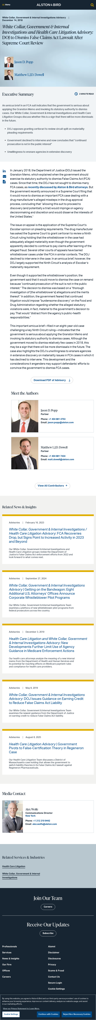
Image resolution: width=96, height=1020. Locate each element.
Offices (6, 971)
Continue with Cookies (48, 1014)
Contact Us (54, 977)
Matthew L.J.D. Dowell (29, 74)
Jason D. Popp (24, 62)
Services (6, 952)
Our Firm (6, 965)
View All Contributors (51, 486)
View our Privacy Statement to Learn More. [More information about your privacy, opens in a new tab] (21, 1009)
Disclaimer (53, 952)
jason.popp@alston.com (61, 422)
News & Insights (10, 959)
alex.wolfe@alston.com (44, 824)
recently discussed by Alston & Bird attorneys (58, 187)
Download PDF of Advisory (50, 380)
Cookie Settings (56, 989)
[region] (48, 1007)
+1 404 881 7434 (57, 456)
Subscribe (48, 933)
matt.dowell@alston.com (61, 459)
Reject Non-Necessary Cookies (76, 1014)
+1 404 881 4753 (57, 419)
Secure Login (55, 983)
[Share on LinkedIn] (4, 171)
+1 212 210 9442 (41, 821)
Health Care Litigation (13, 866)
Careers (6, 977)
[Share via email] (4, 176)
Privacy (52, 965)
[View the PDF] (4, 182)
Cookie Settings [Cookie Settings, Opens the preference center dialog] (11, 1014)
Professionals (9, 946)
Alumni (51, 946)
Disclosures (54, 959)
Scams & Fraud (56, 971)
